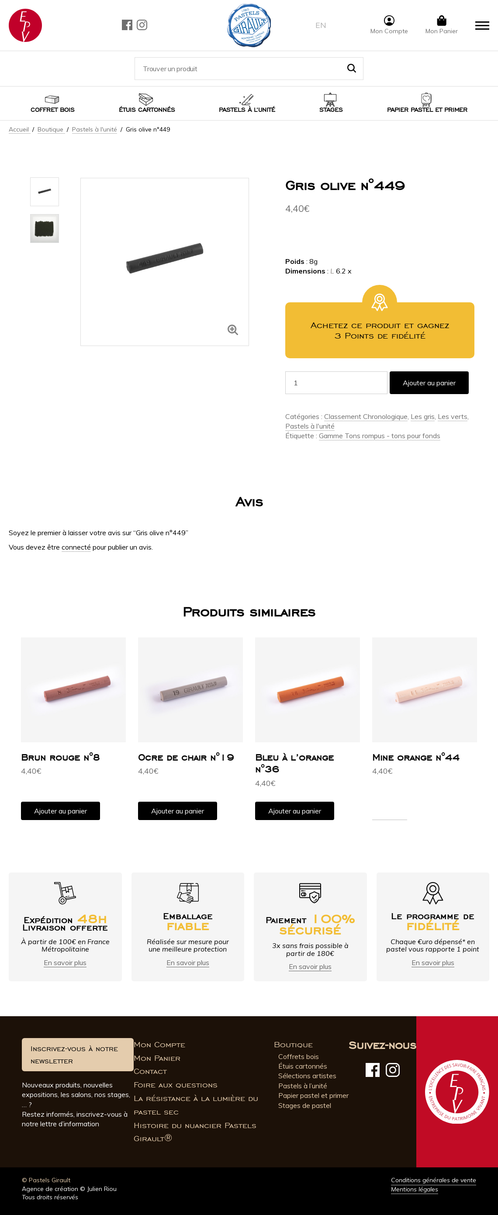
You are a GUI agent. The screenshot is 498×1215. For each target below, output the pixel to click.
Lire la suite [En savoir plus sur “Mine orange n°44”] (389, 814)
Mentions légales (414, 1189)
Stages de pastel (304, 1105)
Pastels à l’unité (247, 110)
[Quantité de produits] (336, 382)
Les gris (423, 416)
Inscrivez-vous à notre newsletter (74, 1055)
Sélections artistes (307, 1075)
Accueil (20, 129)
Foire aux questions (176, 1085)
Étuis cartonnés (147, 110)
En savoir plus (65, 962)
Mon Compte (159, 1044)
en (320, 25)
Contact (150, 1071)
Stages (331, 110)
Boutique (51, 129)
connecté (76, 547)
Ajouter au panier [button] (60, 811)
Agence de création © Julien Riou (69, 1189)
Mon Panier (157, 1058)
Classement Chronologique (366, 416)
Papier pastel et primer (313, 1095)
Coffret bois (53, 110)
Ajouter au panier (429, 382)
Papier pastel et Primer (427, 110)
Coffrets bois (298, 1056)
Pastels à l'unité (94, 129)
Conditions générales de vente (433, 1180)
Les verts (452, 416)
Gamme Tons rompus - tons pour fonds (379, 435)
